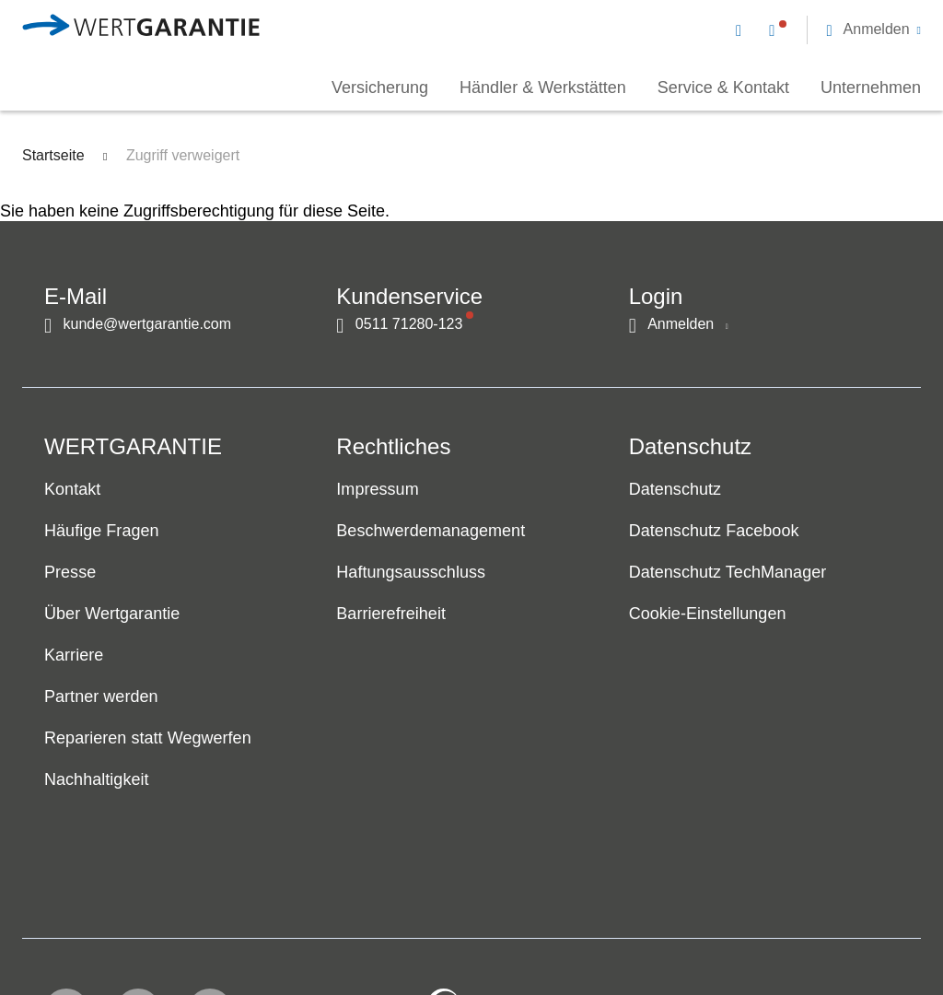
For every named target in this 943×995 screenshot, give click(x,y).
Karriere (73, 656)
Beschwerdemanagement (430, 531)
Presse (70, 573)
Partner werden (101, 697)
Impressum (377, 490)
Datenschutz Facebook (714, 531)
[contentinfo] (802, 926)
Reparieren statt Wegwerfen (147, 739)
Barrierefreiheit (391, 614)
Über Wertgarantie (112, 614)
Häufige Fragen (101, 531)
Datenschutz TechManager (728, 573)
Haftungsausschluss (410, 573)
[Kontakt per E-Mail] (742, 29)
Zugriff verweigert (182, 155)
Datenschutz (675, 490)
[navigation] (828, 27)
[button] (873, 29)
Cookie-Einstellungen (707, 614)
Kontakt (72, 490)
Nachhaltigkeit (96, 780)
